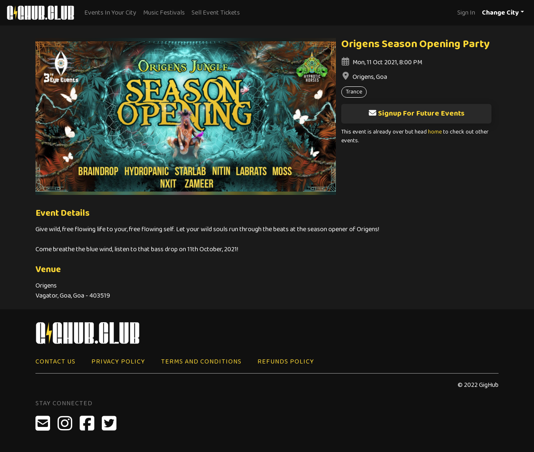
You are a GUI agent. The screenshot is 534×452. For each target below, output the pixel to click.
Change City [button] (500, 13)
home (435, 132)
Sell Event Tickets (215, 13)
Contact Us (55, 362)
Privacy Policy (118, 362)
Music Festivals (164, 13)
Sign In (466, 13)
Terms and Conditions (201, 362)
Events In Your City (110, 13)
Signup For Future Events (416, 113)
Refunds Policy (285, 362)
